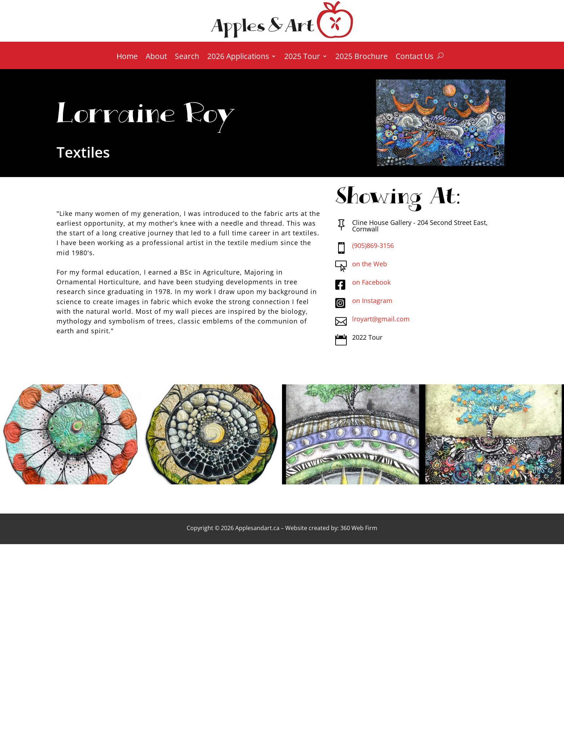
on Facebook (371, 282)
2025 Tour (302, 57)
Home (127, 57)
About (156, 57)
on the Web (369, 263)
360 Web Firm (358, 528)
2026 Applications (238, 57)
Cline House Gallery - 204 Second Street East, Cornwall (420, 225)
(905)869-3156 (373, 245)
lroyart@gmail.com (381, 319)
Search (187, 57)
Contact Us (414, 57)
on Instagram (372, 300)
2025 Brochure (361, 57)
